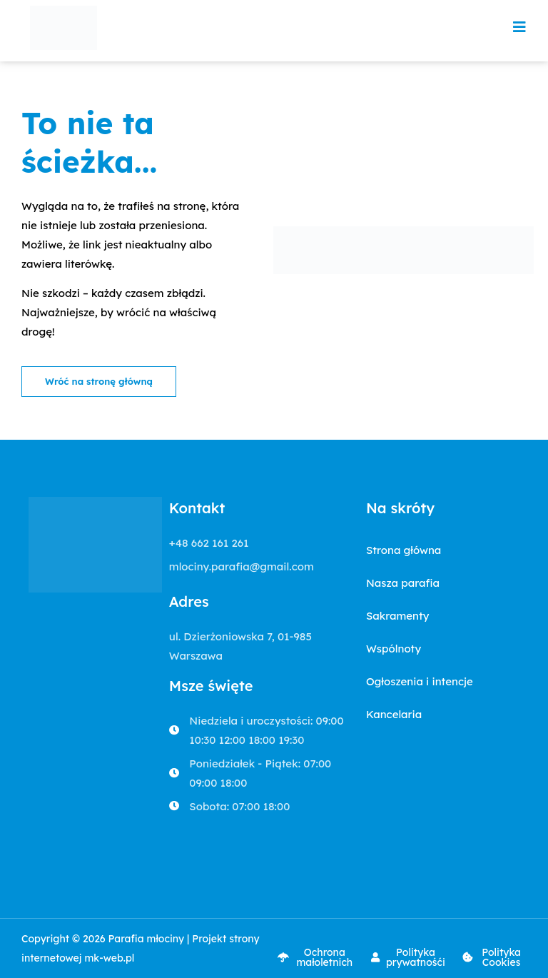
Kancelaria (394, 714)
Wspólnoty (393, 648)
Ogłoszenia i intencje (419, 681)
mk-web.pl (109, 958)
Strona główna (403, 550)
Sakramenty (398, 615)
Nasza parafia (403, 583)
